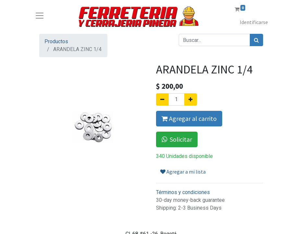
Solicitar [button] (177, 139)
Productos (56, 41)
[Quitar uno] (162, 99)
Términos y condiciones (183, 192)
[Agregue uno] (190, 99)
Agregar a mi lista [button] (183, 171)
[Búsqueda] (256, 40)
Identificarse (254, 22)
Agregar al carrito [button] (189, 118)
